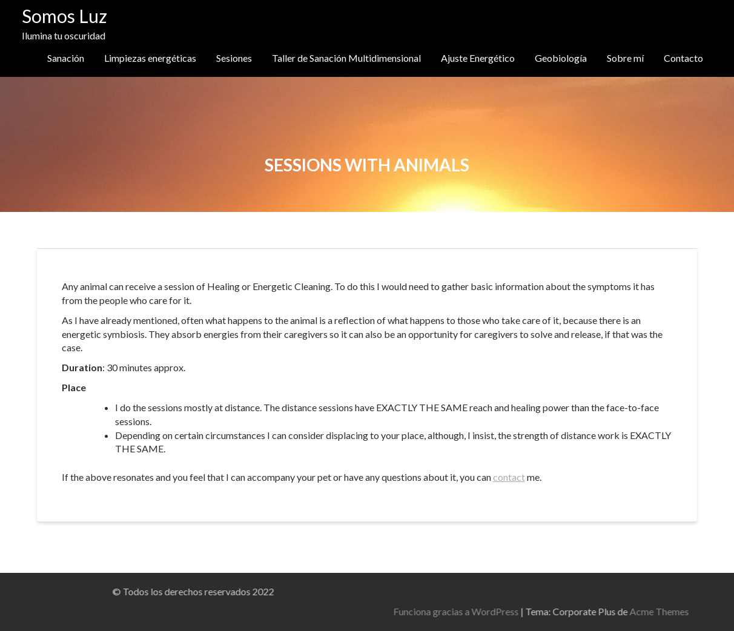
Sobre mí (625, 58)
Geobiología (561, 58)
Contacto (683, 58)
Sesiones (234, 58)
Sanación (65, 58)
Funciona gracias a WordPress (595, 611)
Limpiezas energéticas (150, 58)
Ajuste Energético (478, 58)
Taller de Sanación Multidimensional (346, 58)
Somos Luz (64, 16)
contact (509, 477)
